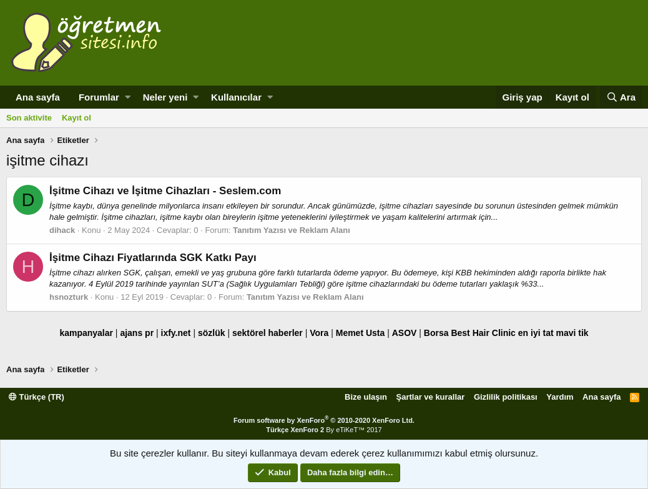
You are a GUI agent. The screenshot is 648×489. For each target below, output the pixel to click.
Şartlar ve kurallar (430, 397)
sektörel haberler (267, 333)
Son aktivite (29, 117)
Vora (319, 333)
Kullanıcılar (236, 97)
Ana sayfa (38, 97)
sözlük (211, 333)
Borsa (436, 333)
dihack (62, 230)
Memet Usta (360, 333)
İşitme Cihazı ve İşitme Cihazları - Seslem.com (165, 191)
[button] (128, 97)
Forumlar (99, 97)
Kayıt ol (76, 117)
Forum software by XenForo (324, 420)
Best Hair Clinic (483, 333)
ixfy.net (176, 333)
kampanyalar (86, 333)
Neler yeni (165, 97)
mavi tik (572, 333)
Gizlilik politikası (506, 397)
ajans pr (137, 333)
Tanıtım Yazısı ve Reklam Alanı (291, 230)
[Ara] (621, 97)
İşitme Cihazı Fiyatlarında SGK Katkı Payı (153, 258)
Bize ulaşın (366, 397)
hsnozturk (68, 297)
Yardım (559, 397)
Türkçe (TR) (36, 397)
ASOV (404, 333)
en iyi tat (536, 333)
